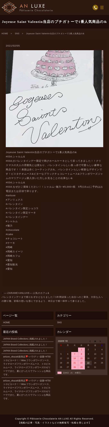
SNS (17, 33)
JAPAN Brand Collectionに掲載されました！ (25, 338)
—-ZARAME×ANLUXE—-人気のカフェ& (26, 293)
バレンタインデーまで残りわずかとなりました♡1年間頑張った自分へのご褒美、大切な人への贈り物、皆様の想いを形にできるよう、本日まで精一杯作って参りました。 (52, 299)
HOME (5, 33)
